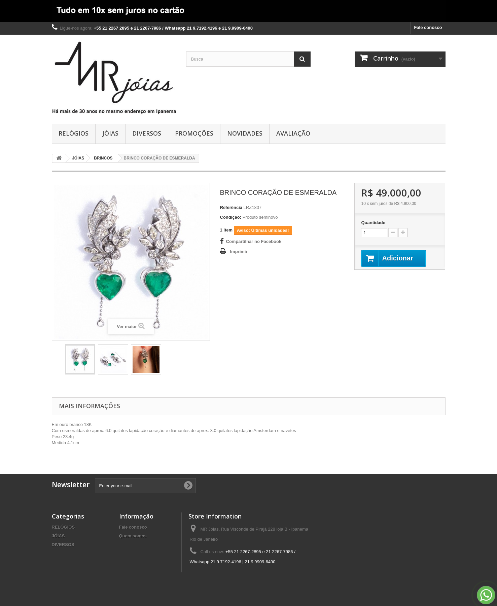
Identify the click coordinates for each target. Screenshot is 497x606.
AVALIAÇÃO (293, 133)
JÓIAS (110, 133)
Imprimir (239, 251)
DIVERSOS (146, 133)
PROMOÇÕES (194, 133)
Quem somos (133, 535)
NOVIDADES (244, 133)
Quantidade (373, 222)
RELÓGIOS (73, 133)
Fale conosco (428, 27)
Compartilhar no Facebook (254, 241)
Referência (231, 207)
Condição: (231, 217)
